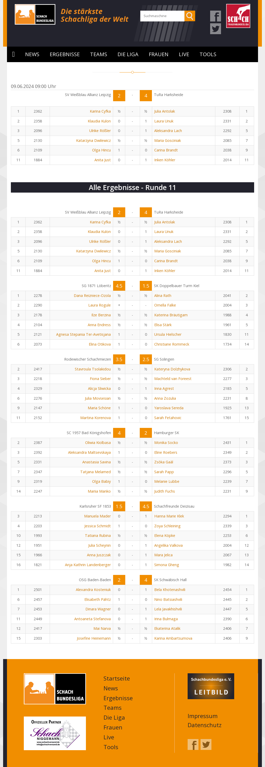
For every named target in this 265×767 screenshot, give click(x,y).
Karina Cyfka (100, 111)
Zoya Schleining (167, 525)
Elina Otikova (100, 344)
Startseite (13, 54)
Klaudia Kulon (99, 121)
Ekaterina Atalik (167, 628)
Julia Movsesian (98, 398)
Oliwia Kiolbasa (98, 442)
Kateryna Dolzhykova (172, 369)
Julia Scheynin (99, 545)
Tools (208, 54)
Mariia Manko (99, 491)
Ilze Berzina (101, 314)
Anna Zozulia (165, 398)
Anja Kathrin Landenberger (88, 564)
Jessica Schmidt (97, 525)
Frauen (158, 54)
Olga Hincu (101, 150)
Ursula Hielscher (167, 334)
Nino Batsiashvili (168, 599)
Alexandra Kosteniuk (93, 589)
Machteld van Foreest (173, 378)
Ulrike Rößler (100, 130)
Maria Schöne (99, 407)
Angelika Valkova (168, 545)
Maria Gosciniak (167, 140)
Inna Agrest (164, 388)
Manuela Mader (97, 516)
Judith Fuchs (164, 491)
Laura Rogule (99, 305)
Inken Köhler (164, 159)
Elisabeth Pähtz (97, 599)
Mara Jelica (163, 554)
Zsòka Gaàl (163, 461)
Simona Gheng (166, 564)
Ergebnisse (65, 54)
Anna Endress (99, 324)
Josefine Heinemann (94, 638)
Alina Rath (162, 295)
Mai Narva (102, 628)
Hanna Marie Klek (169, 516)
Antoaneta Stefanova (92, 618)
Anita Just (102, 159)
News (32, 54)
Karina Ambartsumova (173, 638)
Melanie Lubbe (166, 481)
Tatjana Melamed (95, 471)
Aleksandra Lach (168, 130)
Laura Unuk (163, 121)
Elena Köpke (164, 535)
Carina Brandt (166, 150)
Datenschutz (205, 725)
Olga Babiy (101, 481)
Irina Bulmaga (166, 618)
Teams (98, 54)
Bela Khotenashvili (169, 589)
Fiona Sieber (100, 378)
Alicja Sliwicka (99, 388)
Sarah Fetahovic (167, 417)
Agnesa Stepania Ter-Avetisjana (83, 334)
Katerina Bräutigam (171, 314)
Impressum (203, 716)
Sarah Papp (164, 471)
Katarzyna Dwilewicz (93, 140)
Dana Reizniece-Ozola (92, 295)
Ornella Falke (165, 305)
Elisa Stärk (163, 324)
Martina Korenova (95, 417)
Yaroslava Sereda (168, 407)
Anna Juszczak (99, 554)
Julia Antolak (164, 111)
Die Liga (127, 54)
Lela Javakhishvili (168, 609)
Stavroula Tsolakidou (93, 369)
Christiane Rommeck (171, 344)
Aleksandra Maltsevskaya (89, 452)
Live (184, 54)
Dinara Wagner (98, 609)
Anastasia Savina (96, 461)
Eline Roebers (165, 452)
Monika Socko (166, 442)
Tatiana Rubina (98, 535)
